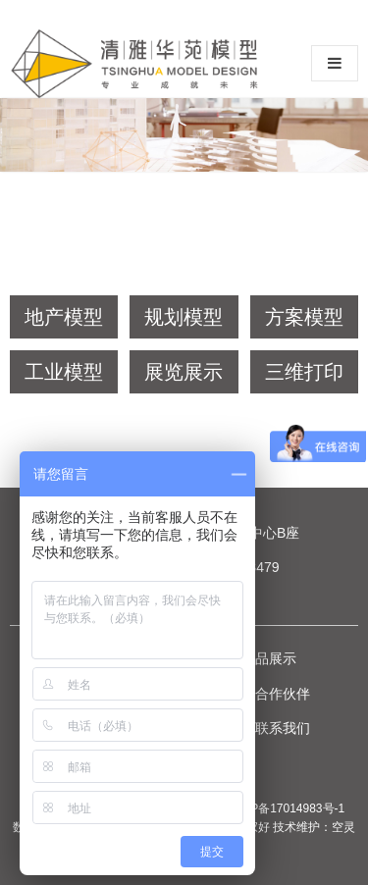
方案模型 (304, 317)
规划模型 (183, 317)
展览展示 (183, 372)
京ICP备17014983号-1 (285, 808)
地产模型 (64, 317)
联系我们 (282, 728)
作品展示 (268, 658)
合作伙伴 (282, 694)
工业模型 (64, 372)
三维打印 (304, 372)
